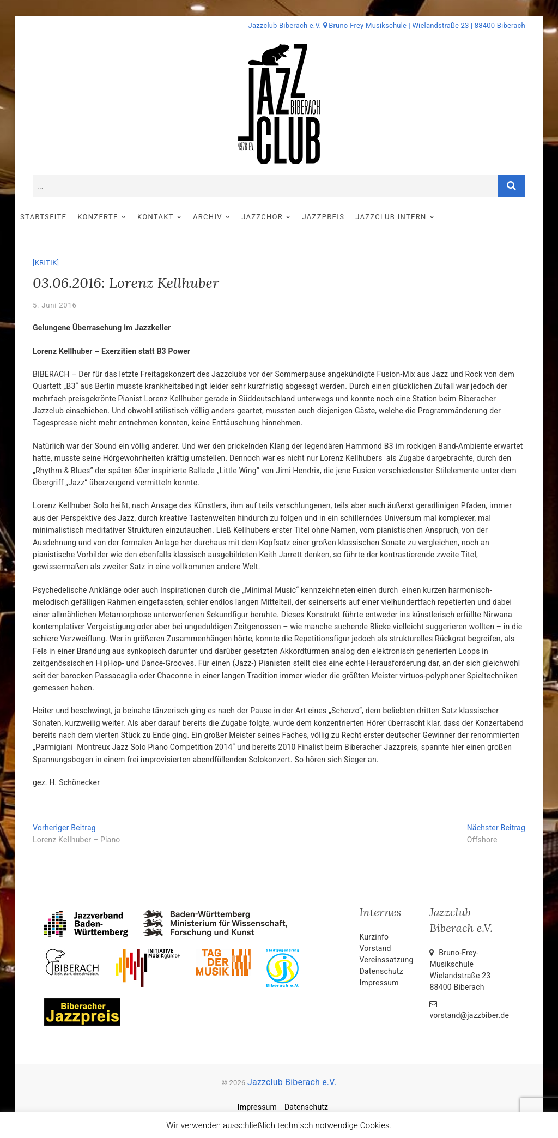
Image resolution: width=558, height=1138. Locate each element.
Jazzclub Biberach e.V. (291, 1082)
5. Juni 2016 (55, 305)
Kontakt (173, 217)
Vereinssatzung (387, 959)
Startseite (61, 217)
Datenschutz (381, 971)
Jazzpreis (341, 217)
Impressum (379, 982)
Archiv (225, 217)
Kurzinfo (374, 936)
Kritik (46, 263)
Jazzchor (280, 217)
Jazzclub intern (408, 217)
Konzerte (115, 217)
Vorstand (375, 948)
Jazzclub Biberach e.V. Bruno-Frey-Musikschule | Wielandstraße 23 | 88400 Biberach (386, 25)
